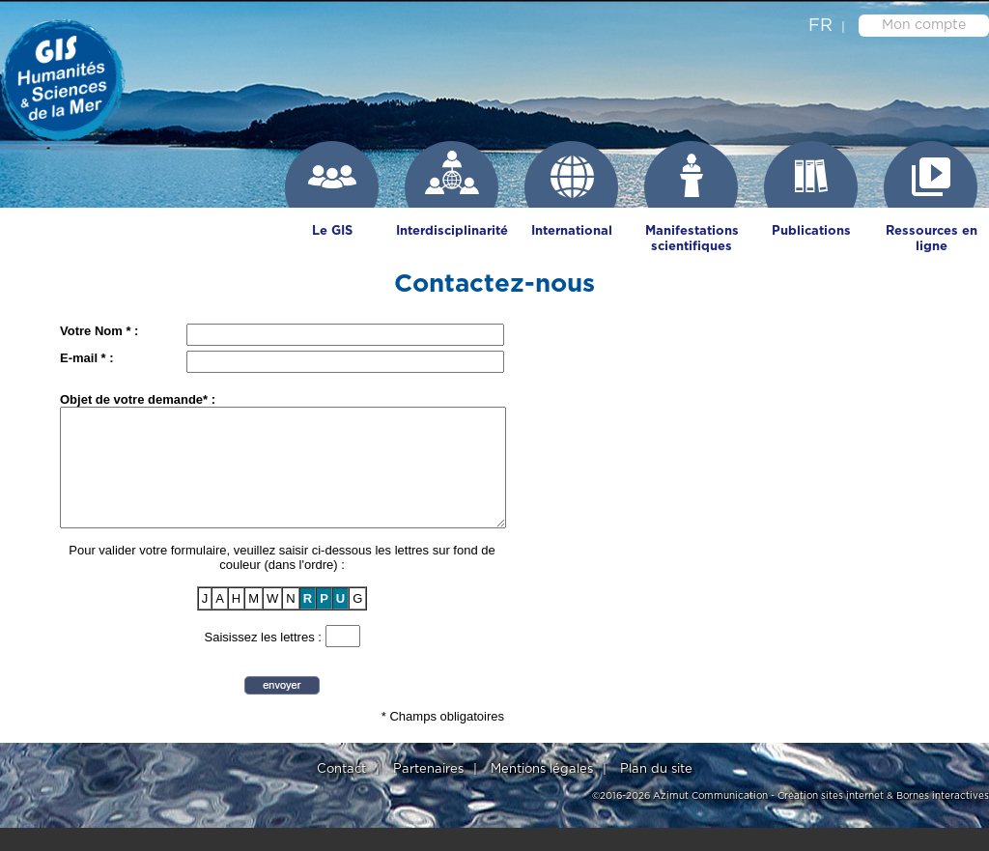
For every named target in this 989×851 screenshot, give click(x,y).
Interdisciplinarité (452, 231)
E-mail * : (87, 358)
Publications (811, 231)
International (571, 231)
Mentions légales (542, 792)
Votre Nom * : (99, 331)
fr (820, 26)
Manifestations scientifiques (692, 239)
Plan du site (656, 792)
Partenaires (428, 792)
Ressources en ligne (931, 239)
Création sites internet (830, 819)
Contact (341, 792)
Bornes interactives (942, 819)
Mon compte (924, 25)
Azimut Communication (710, 819)
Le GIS (332, 231)
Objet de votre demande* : (137, 399)
